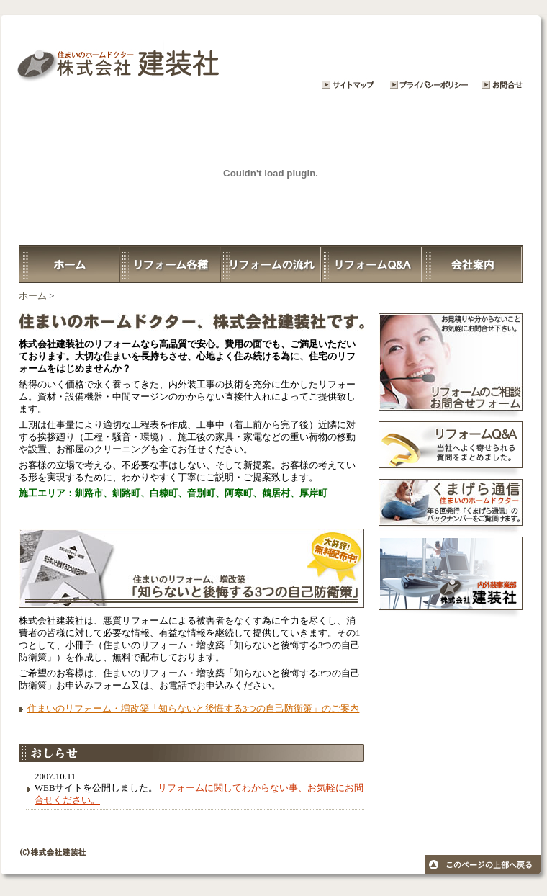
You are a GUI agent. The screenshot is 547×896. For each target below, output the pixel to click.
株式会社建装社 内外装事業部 (451, 579)
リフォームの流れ (270, 264)
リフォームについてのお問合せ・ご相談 (451, 367)
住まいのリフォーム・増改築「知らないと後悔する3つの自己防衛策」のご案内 (193, 709)
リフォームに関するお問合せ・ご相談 (507, 57)
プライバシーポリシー (428, 57)
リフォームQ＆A (371, 264)
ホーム (69, 264)
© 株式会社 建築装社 (273, 864)
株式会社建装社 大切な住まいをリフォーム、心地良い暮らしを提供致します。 (154, 57)
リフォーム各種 (169, 264)
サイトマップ (349, 57)
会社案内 (472, 264)
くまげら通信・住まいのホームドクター (451, 508)
